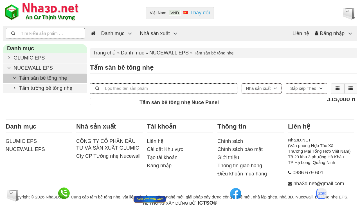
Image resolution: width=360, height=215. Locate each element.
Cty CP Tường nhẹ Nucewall (108, 156)
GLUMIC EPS (25, 58)
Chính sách (230, 141)
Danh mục (113, 33)
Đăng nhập (330, 33)
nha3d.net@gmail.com (318, 183)
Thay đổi (200, 12)
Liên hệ (300, 33)
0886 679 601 (307, 172)
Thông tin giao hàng (239, 165)
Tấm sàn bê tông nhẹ (39, 78)
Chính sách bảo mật (240, 149)
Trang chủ (104, 53)
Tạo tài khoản (162, 157)
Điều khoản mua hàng (242, 174)
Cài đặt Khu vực (165, 149)
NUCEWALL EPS (29, 68)
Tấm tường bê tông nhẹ (41, 88)
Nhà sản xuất (155, 33)
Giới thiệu (228, 157)
